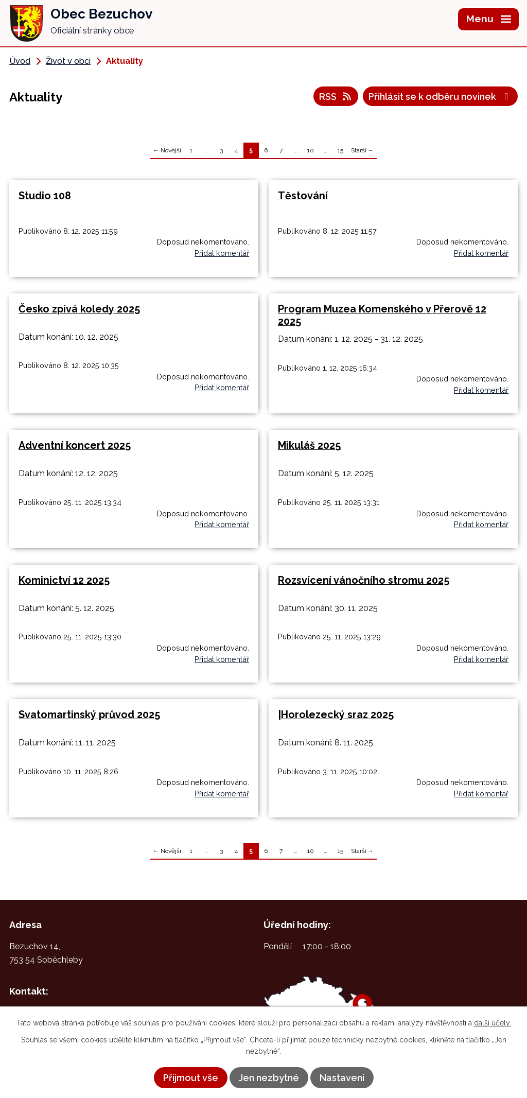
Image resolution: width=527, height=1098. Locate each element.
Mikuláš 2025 (309, 445)
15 (340, 150)
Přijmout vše (190, 1077)
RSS (336, 96)
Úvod (19, 61)
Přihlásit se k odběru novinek (440, 96)
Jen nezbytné (269, 1077)
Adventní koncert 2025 (75, 445)
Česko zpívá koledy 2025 (79, 309)
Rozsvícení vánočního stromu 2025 (363, 580)
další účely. (492, 1023)
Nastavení (342, 1077)
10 (310, 150)
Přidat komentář (222, 253)
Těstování (303, 195)
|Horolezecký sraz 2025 (336, 714)
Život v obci (68, 61)
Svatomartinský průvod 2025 (89, 714)
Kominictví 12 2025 (64, 580)
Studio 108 (45, 195)
